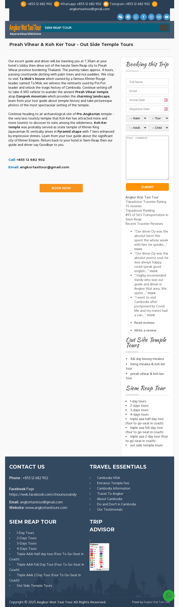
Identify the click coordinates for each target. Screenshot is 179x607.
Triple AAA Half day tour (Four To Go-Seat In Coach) (46, 556)
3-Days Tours (27, 543)
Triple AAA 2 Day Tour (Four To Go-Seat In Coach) (45, 577)
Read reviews (144, 323)
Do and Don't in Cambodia (116, 504)
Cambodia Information (113, 488)
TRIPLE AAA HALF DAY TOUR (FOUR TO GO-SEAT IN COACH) (144, 421)
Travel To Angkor (110, 493)
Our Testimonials (110, 509)
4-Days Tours (27, 548)
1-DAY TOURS (138, 401)
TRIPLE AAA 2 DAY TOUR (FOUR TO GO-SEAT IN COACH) (146, 438)
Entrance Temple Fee (113, 483)
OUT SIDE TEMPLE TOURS (146, 445)
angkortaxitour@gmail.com (89, 9)
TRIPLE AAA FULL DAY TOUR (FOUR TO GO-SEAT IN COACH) (144, 429)
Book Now (61, 188)
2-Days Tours (27, 538)
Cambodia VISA (108, 478)
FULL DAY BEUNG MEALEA (147, 359)
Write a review (145, 330)
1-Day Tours (25, 533)
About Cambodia (109, 499)
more (138, 249)
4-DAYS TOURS (139, 414)
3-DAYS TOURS (139, 410)
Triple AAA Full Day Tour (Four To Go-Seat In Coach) (46, 567)
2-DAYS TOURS (139, 405)
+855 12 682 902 (39, 4)
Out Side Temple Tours (34, 585)
